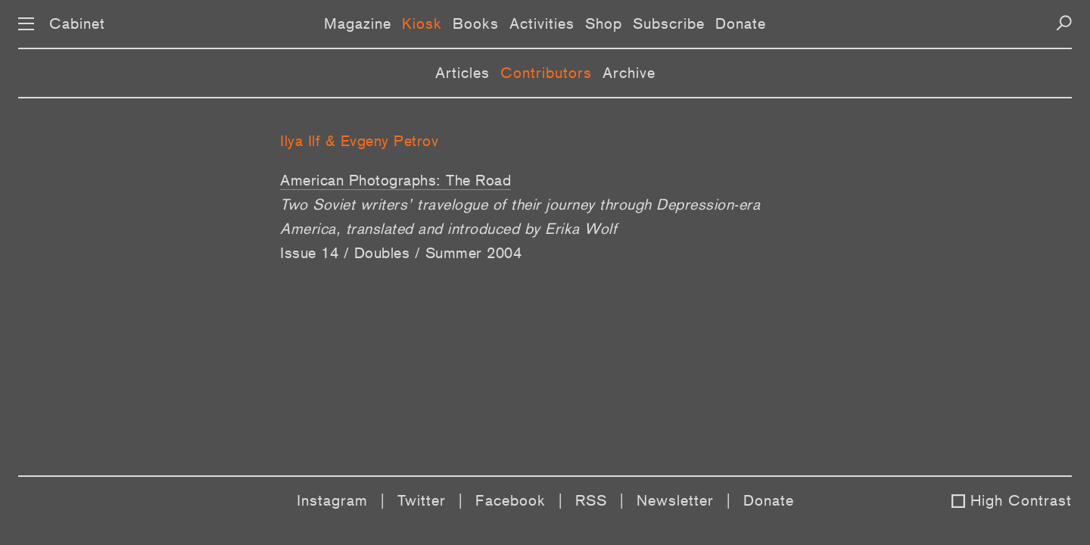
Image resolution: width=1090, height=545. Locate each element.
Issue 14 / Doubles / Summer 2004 (401, 253)
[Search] (1064, 23)
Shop (603, 23)
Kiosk (422, 23)
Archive (629, 73)
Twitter (421, 500)
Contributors (546, 73)
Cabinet (77, 23)
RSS (591, 500)
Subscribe (669, 23)
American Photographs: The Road (395, 180)
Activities (542, 23)
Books (476, 23)
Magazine (357, 23)
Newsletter (675, 500)
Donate (740, 23)
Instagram (332, 500)
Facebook (510, 500)
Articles (462, 73)
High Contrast (1021, 500)
